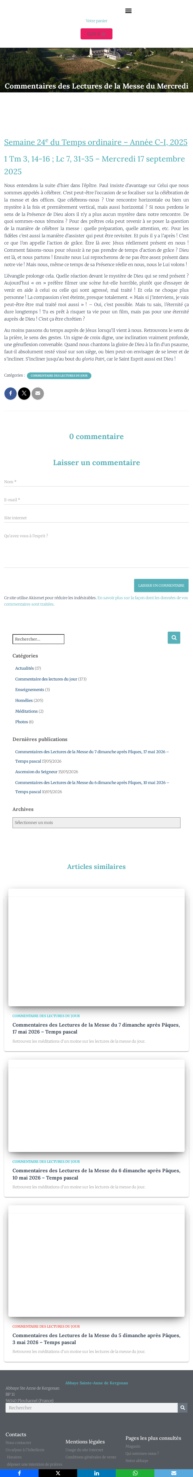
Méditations (26, 711)
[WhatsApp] (135, 1473)
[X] (58, 1473)
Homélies (24, 700)
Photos (21, 721)
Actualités (24, 668)
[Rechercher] (182, 1408)
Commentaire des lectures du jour (59, 375)
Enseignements (29, 689)
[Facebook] (19, 1473)
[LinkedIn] (96, 1473)
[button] (128, 11)
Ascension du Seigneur (36, 771)
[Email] (173, 1473)
